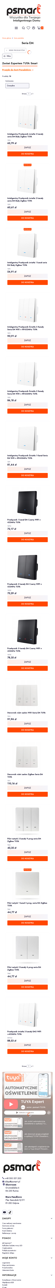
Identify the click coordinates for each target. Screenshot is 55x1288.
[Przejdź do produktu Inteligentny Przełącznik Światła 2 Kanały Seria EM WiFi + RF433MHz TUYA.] (27, 374)
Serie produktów (19, 38)
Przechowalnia (7, 1268)
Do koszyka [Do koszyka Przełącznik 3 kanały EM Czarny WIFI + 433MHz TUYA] (27, 668)
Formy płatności (7, 1228)
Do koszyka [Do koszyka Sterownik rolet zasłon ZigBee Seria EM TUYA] (27, 794)
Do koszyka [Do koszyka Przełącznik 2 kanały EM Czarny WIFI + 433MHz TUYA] (27, 604)
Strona (24, 94)
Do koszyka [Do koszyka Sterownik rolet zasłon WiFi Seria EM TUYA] (27, 730)
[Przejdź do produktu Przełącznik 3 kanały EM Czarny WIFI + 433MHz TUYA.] (27, 631)
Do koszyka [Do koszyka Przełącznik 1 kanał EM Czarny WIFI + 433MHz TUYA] (27, 539)
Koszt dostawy (7, 1231)
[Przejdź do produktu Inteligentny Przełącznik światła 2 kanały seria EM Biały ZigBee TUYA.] (27, 181)
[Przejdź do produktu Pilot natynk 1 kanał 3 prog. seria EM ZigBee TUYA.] (27, 886)
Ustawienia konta (8, 1270)
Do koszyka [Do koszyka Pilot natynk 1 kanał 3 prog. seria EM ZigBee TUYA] (27, 923)
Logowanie (6, 1263)
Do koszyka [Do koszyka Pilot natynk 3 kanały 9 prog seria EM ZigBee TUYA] (27, 858)
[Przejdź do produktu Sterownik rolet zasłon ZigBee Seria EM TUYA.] (27, 757)
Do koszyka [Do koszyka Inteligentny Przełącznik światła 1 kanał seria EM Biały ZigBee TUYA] (27, 282)
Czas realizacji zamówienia (11, 1223)
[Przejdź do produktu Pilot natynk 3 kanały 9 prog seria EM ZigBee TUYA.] (27, 821)
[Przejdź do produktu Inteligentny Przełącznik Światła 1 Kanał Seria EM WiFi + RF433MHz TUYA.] (27, 438)
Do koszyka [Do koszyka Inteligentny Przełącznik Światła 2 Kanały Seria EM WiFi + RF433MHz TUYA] (27, 411)
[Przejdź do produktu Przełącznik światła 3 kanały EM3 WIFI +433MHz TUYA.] (27, 1014)
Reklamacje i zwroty (9, 1233)
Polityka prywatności (9, 1250)
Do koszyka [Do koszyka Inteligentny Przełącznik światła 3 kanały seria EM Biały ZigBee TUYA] (27, 154)
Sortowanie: (9, 81)
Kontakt (4, 1285)
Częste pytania (7, 1248)
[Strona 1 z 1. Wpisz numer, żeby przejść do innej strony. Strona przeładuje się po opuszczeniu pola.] (29, 93)
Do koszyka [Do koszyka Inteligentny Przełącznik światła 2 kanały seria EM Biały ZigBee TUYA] (27, 218)
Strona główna (6, 38)
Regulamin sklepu (8, 1253)
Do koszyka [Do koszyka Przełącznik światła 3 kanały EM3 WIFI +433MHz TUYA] (27, 1051)
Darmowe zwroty (8, 1226)
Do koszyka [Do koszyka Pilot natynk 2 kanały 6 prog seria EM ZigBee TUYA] (27, 987)
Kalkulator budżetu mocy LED (12, 1245)
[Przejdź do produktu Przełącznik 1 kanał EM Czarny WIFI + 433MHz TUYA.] (27, 503)
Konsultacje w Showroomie (11, 1280)
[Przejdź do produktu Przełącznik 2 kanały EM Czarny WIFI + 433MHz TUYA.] (27, 567)
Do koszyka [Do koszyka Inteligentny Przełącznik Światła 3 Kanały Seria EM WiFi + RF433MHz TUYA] (27, 346)
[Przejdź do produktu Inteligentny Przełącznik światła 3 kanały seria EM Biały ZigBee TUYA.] (27, 117)
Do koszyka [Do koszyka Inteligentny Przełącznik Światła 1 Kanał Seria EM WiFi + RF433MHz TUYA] (27, 475)
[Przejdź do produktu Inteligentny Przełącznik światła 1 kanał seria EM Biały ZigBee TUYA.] (27, 245)
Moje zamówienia (8, 1265)
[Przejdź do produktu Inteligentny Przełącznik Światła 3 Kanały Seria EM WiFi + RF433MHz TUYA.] (27, 310)
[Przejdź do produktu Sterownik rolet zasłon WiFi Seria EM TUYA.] (27, 696)
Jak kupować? (7, 1243)
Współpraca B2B (8, 1282)
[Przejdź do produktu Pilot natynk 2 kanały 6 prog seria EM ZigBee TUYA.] (27, 950)
